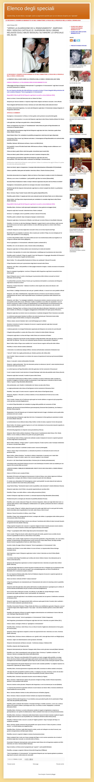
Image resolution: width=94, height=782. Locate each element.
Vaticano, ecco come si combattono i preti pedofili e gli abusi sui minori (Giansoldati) (30, 178)
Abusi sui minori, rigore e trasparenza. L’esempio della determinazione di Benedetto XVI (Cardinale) (34, 167)
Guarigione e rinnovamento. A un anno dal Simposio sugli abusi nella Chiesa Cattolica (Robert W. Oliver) (35, 119)
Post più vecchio (60, 764)
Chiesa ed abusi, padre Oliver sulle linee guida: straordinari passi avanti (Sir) (28, 151)
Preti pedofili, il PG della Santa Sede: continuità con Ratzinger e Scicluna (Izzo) (28, 159)
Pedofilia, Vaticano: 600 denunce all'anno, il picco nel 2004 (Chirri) (25, 143)
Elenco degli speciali (30, 8)
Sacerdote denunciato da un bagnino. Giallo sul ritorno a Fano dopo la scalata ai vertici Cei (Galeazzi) (34, 175)
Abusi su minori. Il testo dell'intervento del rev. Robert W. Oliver (24, 98)
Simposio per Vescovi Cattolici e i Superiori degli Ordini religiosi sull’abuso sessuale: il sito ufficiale (34, 101)
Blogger (53, 774)
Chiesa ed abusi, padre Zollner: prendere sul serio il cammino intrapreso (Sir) (28, 154)
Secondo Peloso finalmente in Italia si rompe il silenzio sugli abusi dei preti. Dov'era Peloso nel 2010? (34, 181)
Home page (35, 764)
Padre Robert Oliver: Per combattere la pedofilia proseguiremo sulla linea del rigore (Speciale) (32, 135)
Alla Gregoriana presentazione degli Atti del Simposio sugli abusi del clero (27, 157)
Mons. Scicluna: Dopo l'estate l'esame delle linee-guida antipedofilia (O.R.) (27, 193)
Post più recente (11, 764)
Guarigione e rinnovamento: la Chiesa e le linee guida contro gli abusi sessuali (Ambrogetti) (32, 116)
